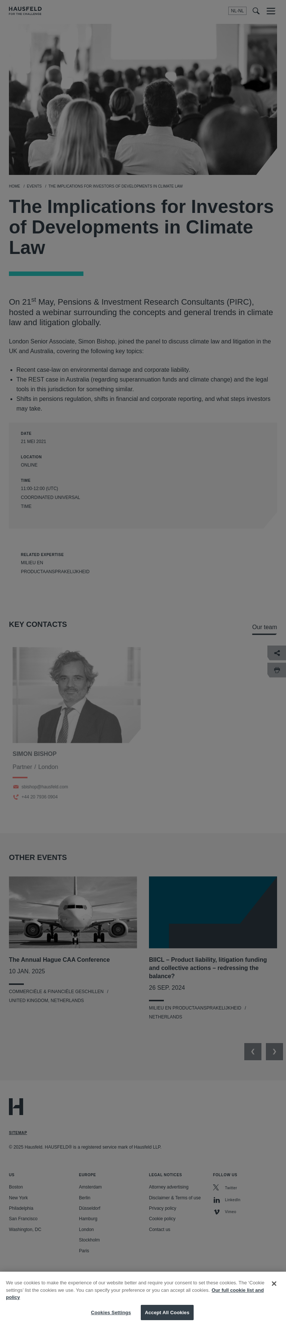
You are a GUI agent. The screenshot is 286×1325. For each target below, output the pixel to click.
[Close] (274, 1296)
